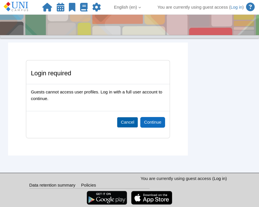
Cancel (127, 122)
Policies (88, 185)
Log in (236, 7)
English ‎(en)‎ (125, 7)
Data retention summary (52, 185)
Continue (152, 122)
